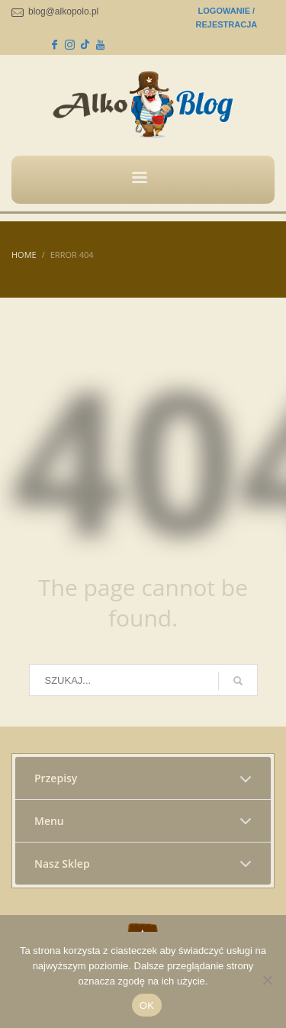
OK (147, 1005)
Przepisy (55, 778)
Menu (49, 821)
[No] (267, 980)
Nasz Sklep (62, 863)
